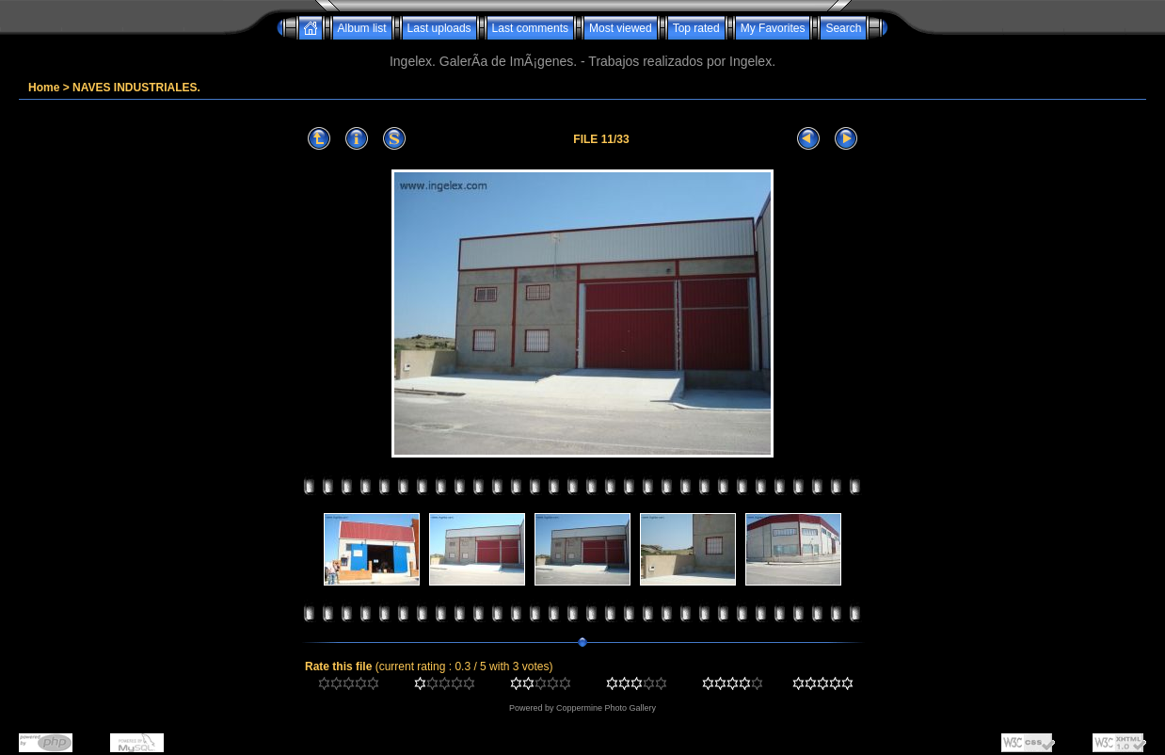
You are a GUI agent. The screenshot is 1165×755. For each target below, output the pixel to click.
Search (843, 28)
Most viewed (620, 28)
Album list (362, 28)
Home (43, 87)
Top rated (696, 28)
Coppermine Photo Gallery (606, 708)
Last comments (530, 28)
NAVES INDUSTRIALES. (136, 87)
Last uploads (439, 28)
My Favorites (773, 28)
